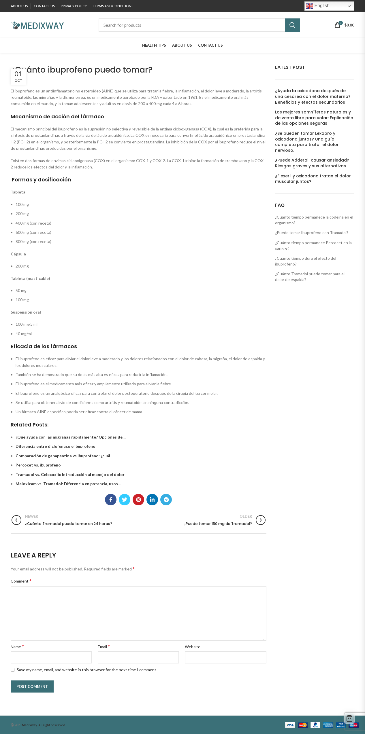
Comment (21, 580)
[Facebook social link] (110, 499)
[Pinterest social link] (138, 499)
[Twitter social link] (124, 499)
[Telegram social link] (166, 499)
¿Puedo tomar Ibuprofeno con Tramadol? (311, 232)
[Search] (199, 25)
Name (17, 646)
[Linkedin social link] (152, 499)
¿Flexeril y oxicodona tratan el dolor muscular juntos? (313, 179)
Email (104, 646)
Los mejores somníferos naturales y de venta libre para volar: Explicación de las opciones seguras (314, 117)
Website (192, 646)
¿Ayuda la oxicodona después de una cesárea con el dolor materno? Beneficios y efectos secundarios (313, 96)
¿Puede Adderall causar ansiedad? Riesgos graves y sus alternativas (312, 163)
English (318, 6)
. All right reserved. (44, 725)
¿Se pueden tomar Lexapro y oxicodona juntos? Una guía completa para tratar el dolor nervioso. (307, 142)
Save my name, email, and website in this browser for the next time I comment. (87, 669)
